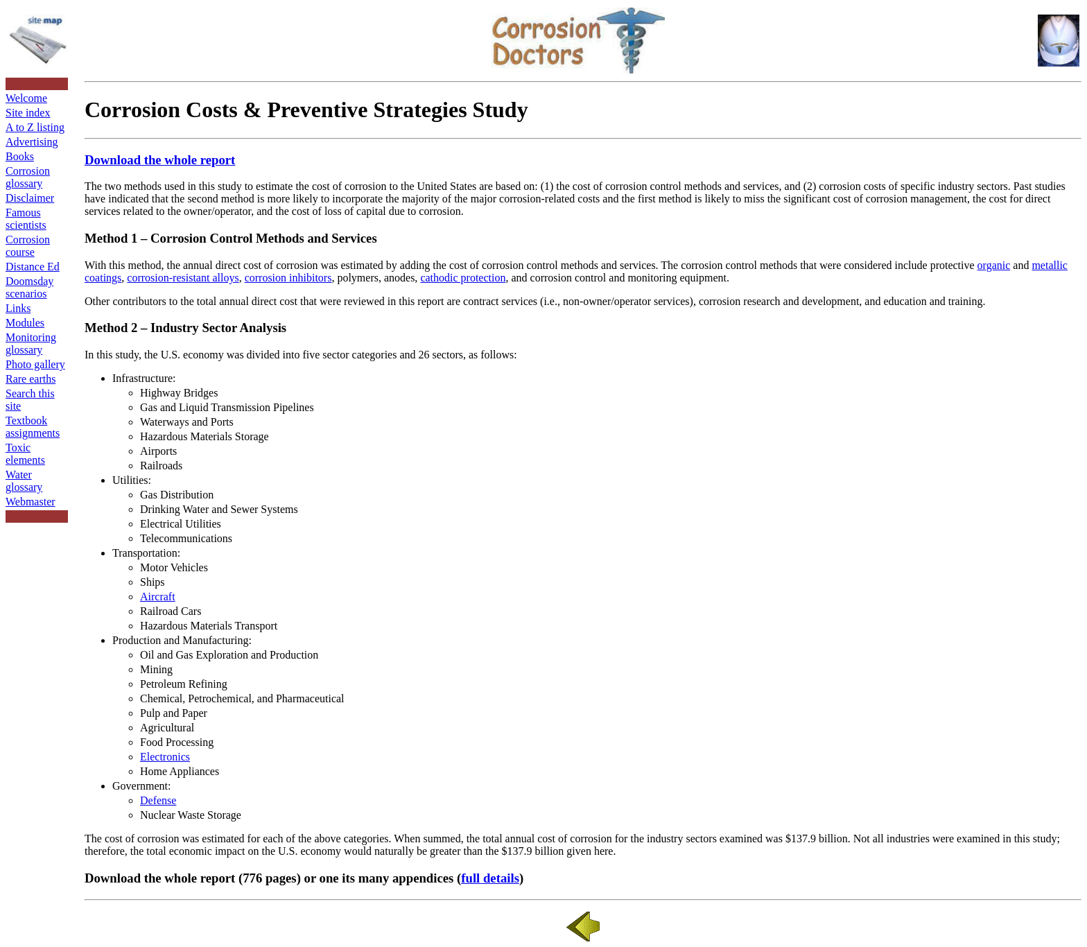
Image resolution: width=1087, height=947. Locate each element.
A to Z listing (35, 127)
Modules (25, 323)
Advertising (32, 142)
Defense (158, 800)
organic (994, 265)
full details (490, 878)
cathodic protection (462, 278)
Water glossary (24, 481)
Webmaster (30, 501)
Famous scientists (26, 219)
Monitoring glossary (31, 343)
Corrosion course (28, 246)
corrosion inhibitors (288, 278)
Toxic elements (25, 454)
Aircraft (157, 596)
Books (20, 156)
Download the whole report (160, 160)
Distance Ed (33, 266)
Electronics (165, 757)
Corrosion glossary (28, 177)
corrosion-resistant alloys (182, 278)
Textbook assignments (33, 427)
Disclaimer (30, 198)
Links (18, 308)
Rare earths (30, 379)
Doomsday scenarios (29, 287)
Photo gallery (35, 364)
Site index (28, 113)
